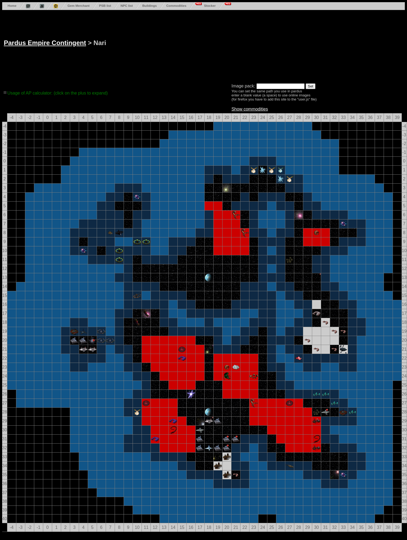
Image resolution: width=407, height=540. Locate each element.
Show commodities (249, 109)
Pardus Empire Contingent (45, 42)
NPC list (127, 5)
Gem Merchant (78, 5)
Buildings (149, 5)
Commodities (176, 5)
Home (12, 5)
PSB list (105, 5)
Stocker (210, 5)
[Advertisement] (148, 46)
